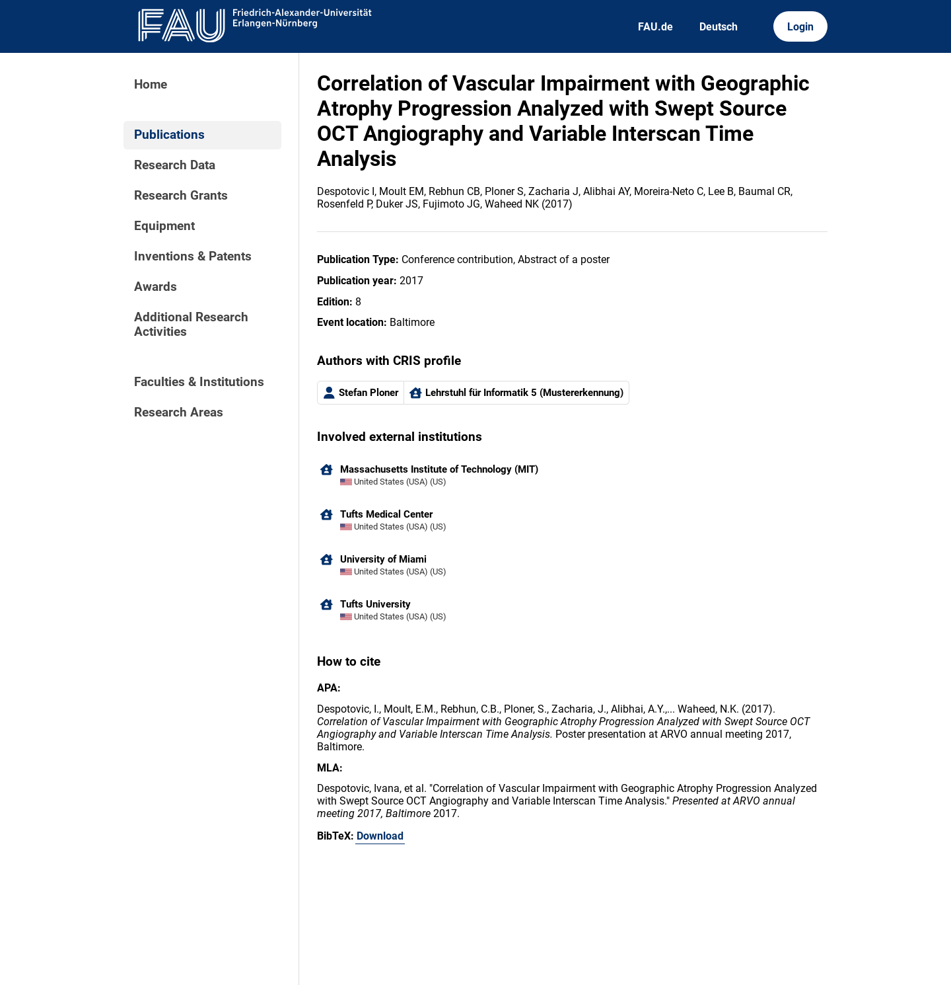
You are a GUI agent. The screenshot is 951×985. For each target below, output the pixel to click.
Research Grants (181, 195)
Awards (155, 287)
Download (380, 836)
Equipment (164, 226)
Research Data (174, 165)
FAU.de (655, 26)
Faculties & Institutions (199, 382)
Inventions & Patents (193, 256)
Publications (169, 135)
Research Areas (178, 412)
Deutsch (718, 26)
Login (800, 26)
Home (150, 84)
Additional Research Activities (191, 324)
